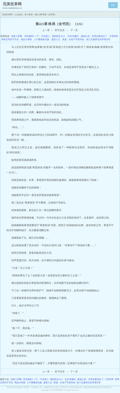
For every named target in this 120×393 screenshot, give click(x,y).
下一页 (74, 30)
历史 (113, 5)
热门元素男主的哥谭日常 (98, 39)
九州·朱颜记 (73, 36)
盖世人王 (55, 39)
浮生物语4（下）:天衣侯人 (37, 36)
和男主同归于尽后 (10, 39)
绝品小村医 (26, 39)
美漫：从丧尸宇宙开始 (73, 39)
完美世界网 (7, 14)
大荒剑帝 (113, 36)
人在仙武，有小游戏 (23, 14)
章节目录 (60, 30)
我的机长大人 (58, 36)
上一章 (46, 30)
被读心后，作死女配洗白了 (94, 36)
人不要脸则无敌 (41, 39)
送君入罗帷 (16, 36)
